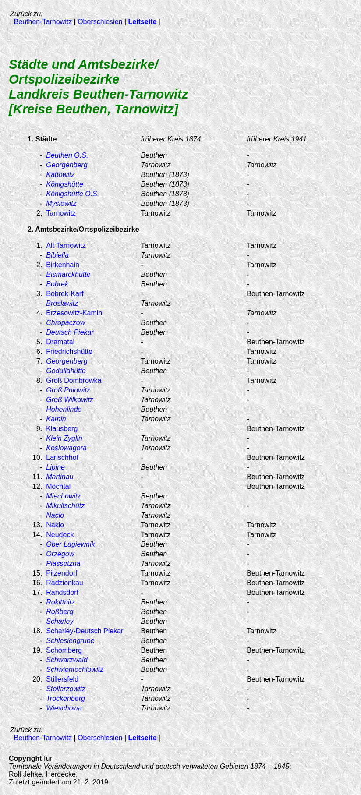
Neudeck (60, 534)
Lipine (55, 467)
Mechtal (58, 486)
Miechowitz (63, 496)
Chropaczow (65, 322)
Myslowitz (61, 203)
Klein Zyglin (64, 438)
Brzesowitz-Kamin (74, 313)
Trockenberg (65, 698)
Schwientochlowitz (74, 669)
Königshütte (64, 184)
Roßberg (59, 611)
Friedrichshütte (69, 351)
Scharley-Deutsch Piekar (84, 631)
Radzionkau (64, 583)
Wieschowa (64, 708)
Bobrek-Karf (64, 293)
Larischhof (62, 457)
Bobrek (57, 284)
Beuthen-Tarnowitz (43, 21)
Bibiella (57, 255)
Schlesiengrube (70, 640)
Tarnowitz (61, 213)
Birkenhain (62, 265)
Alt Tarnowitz (65, 245)
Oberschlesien (100, 21)
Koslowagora (66, 448)
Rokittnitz (60, 602)
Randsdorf (62, 592)
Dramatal (60, 342)
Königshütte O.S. (72, 194)
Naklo (55, 525)
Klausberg (62, 428)
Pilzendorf (61, 573)
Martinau (59, 477)
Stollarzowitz (65, 689)
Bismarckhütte (68, 274)
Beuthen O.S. (67, 155)
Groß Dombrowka (73, 380)
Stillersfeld (62, 679)
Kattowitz (60, 174)
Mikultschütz (65, 505)
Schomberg (64, 650)
